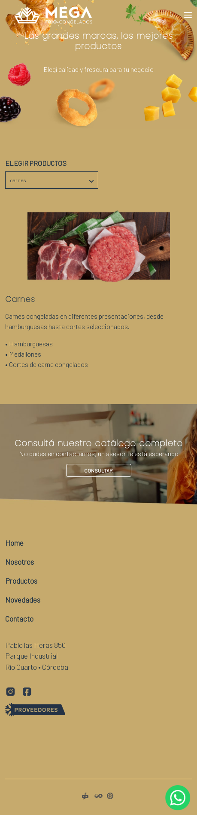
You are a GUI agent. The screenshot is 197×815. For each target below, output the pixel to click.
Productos (21, 580)
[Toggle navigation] (188, 15)
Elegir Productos (36, 163)
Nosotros (19, 561)
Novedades (22, 599)
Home (14, 542)
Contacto (19, 618)
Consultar (98, 470)
